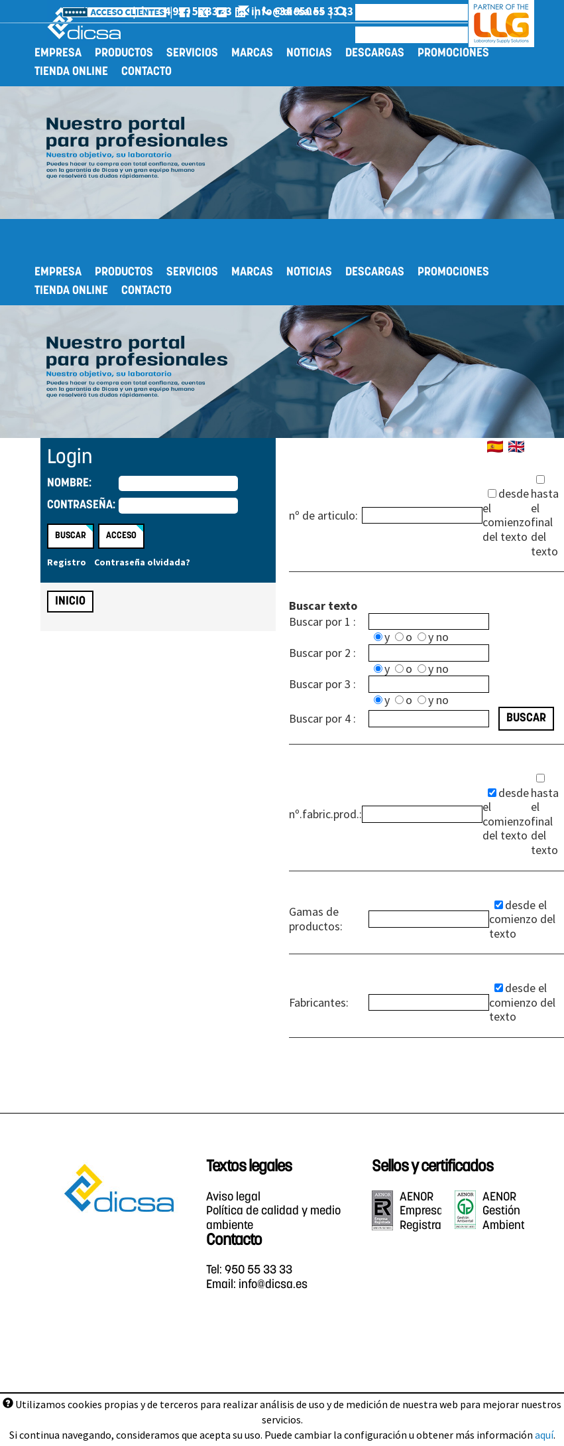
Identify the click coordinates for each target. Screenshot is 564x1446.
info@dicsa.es (402, 11)
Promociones (453, 53)
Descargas (374, 53)
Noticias (309, 53)
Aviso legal (233, 1197)
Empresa (58, 53)
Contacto (146, 72)
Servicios (192, 53)
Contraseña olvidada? (142, 562)
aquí (544, 1434)
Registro (66, 562)
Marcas (252, 53)
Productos (124, 53)
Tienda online (71, 72)
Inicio (70, 601)
